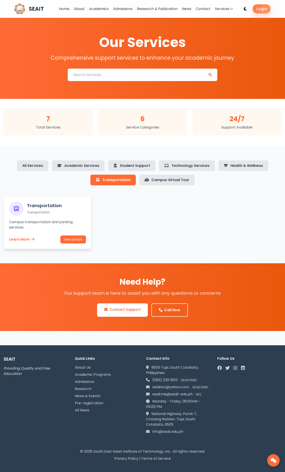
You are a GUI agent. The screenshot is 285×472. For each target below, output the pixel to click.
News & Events (87, 395)
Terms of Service (156, 458)
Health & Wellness (243, 165)
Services (224, 8)
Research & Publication (157, 8)
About (79, 8)
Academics (99, 8)
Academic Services (78, 165)
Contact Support (122, 309)
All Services (32, 165)
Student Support (132, 165)
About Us (83, 367)
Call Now (169, 310)
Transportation (113, 179)
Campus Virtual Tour (167, 179)
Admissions (122, 8)
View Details (73, 239)
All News (82, 410)
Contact (203, 8)
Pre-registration (89, 403)
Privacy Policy (126, 458)
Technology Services (187, 165)
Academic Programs (93, 374)
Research (83, 388)
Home (64, 8)
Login (261, 8)
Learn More (22, 239)
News (186, 8)
